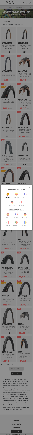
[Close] (30, 187)
